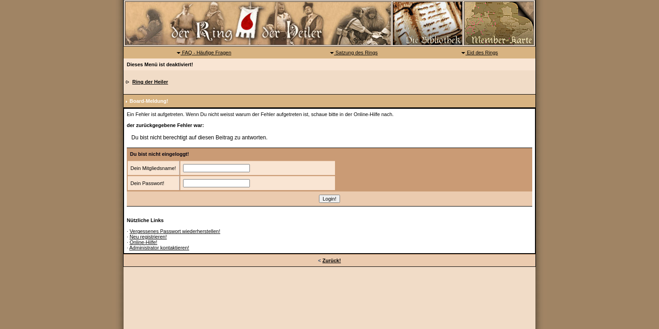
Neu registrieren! (148, 236)
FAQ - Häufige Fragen (204, 52)
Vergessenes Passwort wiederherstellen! (175, 231)
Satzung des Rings (354, 52)
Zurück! (332, 260)
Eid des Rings (479, 52)
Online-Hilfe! (143, 242)
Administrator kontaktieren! (159, 247)
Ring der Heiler (150, 82)
